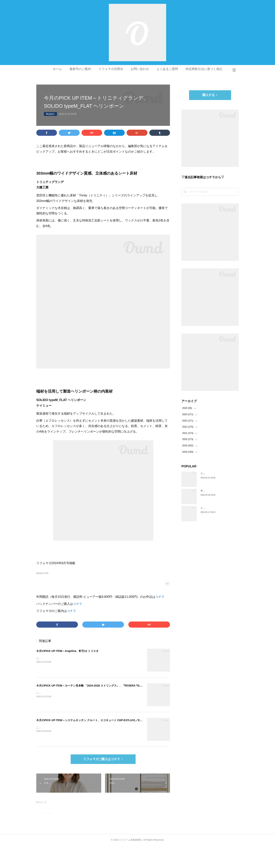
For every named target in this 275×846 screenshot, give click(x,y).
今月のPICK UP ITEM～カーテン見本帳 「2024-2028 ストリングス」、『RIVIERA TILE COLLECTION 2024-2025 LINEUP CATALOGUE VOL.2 (123, 685)
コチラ (159, 596)
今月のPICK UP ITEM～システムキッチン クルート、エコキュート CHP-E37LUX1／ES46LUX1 (93, 720)
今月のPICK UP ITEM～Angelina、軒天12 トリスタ (67, 650)
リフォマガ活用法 (111, 69)
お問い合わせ (140, 69)
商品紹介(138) (42, 573)
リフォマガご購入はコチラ (101, 759)
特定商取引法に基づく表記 (204, 69)
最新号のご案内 (80, 69)
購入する (208, 95)
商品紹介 (50, 114)
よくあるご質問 (167, 69)
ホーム (57, 69)
